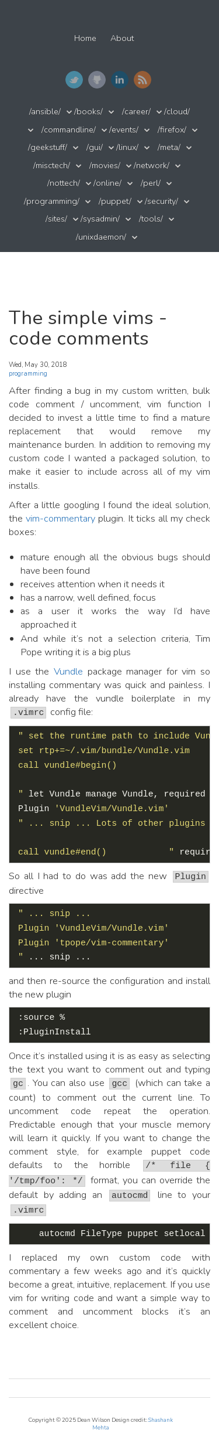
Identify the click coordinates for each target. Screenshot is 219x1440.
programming (28, 373)
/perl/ (151, 183)
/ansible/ (45, 111)
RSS (142, 79)
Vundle (68, 671)
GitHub (97, 79)
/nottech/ (63, 183)
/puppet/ (115, 201)
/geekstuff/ (47, 147)
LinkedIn (119, 79)
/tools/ (151, 218)
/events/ (123, 129)
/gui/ (94, 147)
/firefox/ (172, 129)
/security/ (161, 201)
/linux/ (127, 147)
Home (85, 38)
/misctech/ (51, 165)
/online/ (107, 183)
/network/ (151, 165)
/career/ (136, 111)
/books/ (88, 111)
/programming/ (51, 201)
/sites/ (56, 218)
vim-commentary (60, 518)
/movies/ (104, 165)
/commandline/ (68, 129)
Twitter (74, 79)
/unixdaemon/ (101, 237)
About (122, 38)
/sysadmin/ (100, 218)
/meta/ (169, 147)
